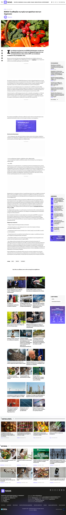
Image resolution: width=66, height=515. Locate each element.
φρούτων (34, 59)
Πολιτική (52, 69)
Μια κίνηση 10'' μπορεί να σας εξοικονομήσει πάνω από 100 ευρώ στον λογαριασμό (7, 479)
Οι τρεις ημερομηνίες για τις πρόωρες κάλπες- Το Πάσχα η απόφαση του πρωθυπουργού (14, 291)
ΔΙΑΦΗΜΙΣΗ (9, 505)
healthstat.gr (2, 465)
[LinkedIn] (2, 56)
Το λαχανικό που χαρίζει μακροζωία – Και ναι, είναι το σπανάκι (13, 377)
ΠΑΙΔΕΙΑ (32, 2)
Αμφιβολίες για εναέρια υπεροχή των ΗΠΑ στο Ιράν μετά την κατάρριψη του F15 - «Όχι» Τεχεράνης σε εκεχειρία (59, 200)
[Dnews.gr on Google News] (60, 2)
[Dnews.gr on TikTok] (58, 2)
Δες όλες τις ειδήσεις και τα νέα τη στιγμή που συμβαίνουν (26, 269)
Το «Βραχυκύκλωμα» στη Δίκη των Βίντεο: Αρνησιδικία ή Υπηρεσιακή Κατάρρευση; (26, 305)
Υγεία (2, 437)
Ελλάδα (5, 9)
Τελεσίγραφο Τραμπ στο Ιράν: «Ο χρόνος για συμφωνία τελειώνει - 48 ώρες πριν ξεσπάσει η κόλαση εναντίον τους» (58, 208)
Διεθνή (52, 91)
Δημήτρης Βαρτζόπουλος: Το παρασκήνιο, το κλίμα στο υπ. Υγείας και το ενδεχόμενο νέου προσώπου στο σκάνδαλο (35, 363)
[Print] (2, 61)
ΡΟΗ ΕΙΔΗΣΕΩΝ (54, 63)
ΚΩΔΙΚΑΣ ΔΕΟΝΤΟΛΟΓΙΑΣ (52, 505)
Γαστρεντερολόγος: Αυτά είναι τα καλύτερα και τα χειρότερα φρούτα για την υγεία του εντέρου (40, 433)
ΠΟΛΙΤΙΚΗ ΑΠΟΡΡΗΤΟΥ (38, 505)
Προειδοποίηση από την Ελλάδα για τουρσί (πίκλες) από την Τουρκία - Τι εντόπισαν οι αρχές (24, 433)
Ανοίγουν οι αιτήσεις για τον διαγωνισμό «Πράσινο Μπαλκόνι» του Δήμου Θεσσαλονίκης (41, 461)
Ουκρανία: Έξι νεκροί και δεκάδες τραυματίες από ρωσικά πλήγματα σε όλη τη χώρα (57, 88)
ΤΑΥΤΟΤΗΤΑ (3, 505)
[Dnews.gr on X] (54, 2)
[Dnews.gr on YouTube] (62, 2)
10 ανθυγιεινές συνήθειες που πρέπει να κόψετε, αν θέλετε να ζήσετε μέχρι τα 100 (56, 83)
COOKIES (45, 505)
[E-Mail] (2, 58)
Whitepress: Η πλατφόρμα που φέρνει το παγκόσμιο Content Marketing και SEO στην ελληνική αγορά (35, 326)
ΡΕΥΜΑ (54, 319)
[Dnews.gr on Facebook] (52, 2)
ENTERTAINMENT (45, 2)
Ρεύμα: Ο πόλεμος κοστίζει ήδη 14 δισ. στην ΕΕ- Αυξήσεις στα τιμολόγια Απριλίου (39, 409)
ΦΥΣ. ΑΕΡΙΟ (61, 319)
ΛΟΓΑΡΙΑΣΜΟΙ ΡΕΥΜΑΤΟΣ (56, 301)
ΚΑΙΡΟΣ (53, 299)
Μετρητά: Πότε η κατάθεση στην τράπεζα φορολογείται (59, 228)
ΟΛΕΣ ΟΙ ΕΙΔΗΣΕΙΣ (62, 505)
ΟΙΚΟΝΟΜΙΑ (20, 2)
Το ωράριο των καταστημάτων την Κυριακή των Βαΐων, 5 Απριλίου (12, 305)
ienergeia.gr (35, 465)
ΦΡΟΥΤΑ (17, 261)
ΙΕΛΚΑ (13, 261)
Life (54, 225)
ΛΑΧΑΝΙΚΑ (23, 261)
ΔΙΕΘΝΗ (28, 2)
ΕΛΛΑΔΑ (25, 2)
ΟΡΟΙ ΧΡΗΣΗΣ (15, 505)
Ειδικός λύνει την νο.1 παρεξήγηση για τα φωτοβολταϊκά (24, 409)
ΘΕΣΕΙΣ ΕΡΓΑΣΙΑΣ (38, 2)
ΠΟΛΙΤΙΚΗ (16, 2)
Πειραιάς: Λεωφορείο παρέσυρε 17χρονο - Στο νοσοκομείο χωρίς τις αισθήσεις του (57, 78)
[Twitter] (2, 53)
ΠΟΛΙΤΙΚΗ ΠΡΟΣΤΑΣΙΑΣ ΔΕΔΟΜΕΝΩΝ (25, 505)
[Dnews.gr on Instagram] (56, 2)
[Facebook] (2, 51)
